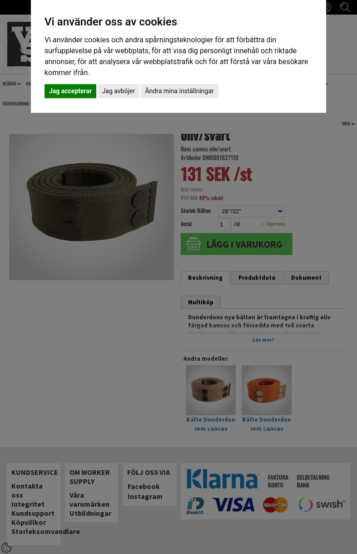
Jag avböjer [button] (118, 91)
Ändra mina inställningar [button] (179, 91)
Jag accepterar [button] (70, 91)
